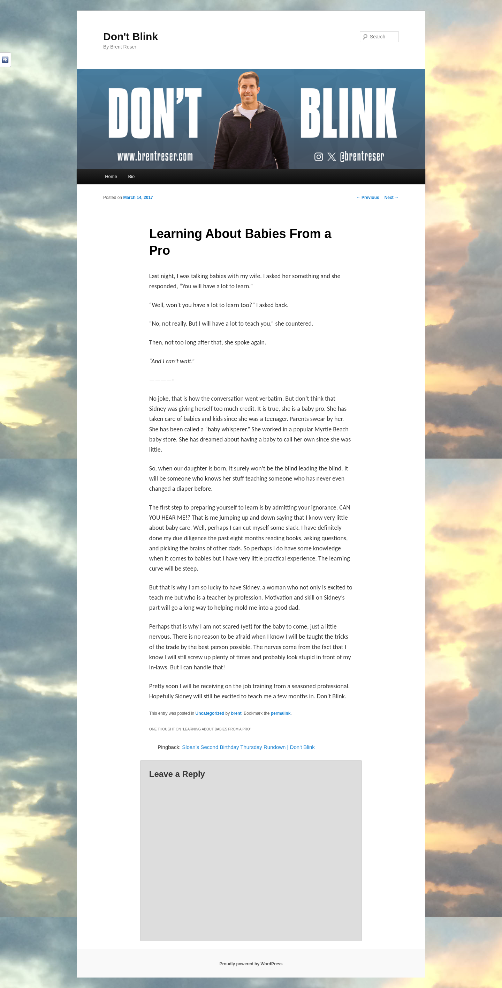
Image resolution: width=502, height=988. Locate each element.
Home (111, 176)
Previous (367, 197)
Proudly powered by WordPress (250, 963)
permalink (281, 713)
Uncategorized (210, 713)
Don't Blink (130, 36)
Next (392, 197)
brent (236, 713)
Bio (131, 176)
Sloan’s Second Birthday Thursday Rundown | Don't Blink (248, 747)
